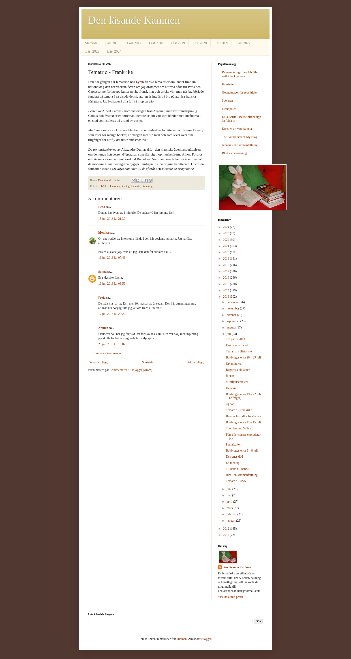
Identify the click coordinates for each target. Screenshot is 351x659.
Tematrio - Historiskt (239, 351)
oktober (232, 315)
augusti (231, 327)
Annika (103, 328)
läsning (126, 186)
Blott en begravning (234, 153)
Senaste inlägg (98, 362)
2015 (226, 284)
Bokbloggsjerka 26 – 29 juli (243, 357)
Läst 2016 (112, 43)
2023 (226, 233)
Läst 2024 (114, 51)
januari (231, 520)
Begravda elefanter (238, 369)
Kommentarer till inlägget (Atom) (131, 370)
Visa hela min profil (230, 597)
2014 (226, 290)
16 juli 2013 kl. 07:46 (111, 257)
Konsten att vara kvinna (237, 128)
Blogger (206, 639)
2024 (226, 227)
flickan (230, 375)
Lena (101, 207)
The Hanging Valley (238, 428)
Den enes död (234, 456)
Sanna (102, 271)
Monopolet (229, 109)
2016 (226, 277)
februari (232, 514)
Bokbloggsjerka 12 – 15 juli (243, 422)
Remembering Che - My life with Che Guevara (240, 74)
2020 (226, 252)
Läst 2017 (134, 43)
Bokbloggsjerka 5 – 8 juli (242, 450)
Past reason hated (237, 345)
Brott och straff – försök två (243, 416)
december (233, 302)
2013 (226, 296)
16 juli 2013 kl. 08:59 (111, 283)
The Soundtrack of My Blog (239, 137)
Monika (103, 232)
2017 (226, 271)
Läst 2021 (221, 43)
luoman (182, 639)
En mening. (233, 463)
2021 (226, 246)
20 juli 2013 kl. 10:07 (111, 344)
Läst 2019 (178, 43)
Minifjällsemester (237, 382)
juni (229, 489)
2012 (226, 528)
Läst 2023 (92, 51)
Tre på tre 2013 (235, 339)
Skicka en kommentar (107, 353)
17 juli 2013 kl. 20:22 (111, 314)
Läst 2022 (243, 43)
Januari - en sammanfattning (240, 145)
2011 (226, 535)
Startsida (91, 43)
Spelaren (227, 100)
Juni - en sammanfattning (242, 475)
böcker (105, 186)
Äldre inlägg (195, 362)
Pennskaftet (233, 444)
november (233, 308)
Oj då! (230, 404)
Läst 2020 (200, 43)
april (230, 501)
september (233, 321)
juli (229, 334)
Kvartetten (228, 84)
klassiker (115, 186)
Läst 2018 (156, 43)
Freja (101, 297)
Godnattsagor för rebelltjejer (240, 92)
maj (229, 495)
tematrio (135, 186)
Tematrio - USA (236, 481)
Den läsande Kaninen (134, 20)
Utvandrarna (234, 363)
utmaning (147, 186)
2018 (226, 265)
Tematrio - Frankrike (239, 410)
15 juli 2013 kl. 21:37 (111, 218)
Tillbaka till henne (237, 469)
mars (230, 508)
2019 (226, 258)
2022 (226, 239)
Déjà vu (231, 388)
